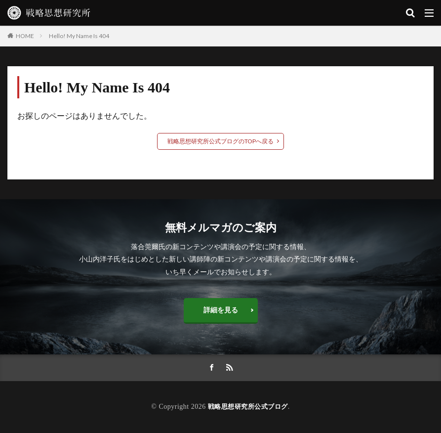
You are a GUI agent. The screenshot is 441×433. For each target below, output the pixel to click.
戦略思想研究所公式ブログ (248, 406)
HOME (25, 36)
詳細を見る (220, 309)
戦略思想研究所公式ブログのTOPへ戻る (220, 141)
